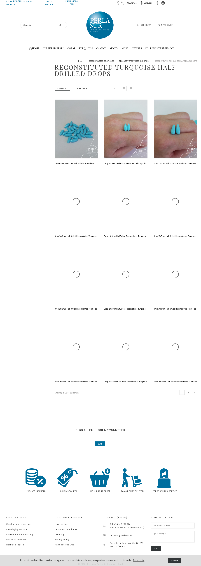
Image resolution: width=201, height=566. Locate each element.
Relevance (82, 88)
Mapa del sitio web (64, 544)
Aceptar (174, 560)
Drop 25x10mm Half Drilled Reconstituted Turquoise (125, 381)
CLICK (100, 444)
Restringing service (16, 529)
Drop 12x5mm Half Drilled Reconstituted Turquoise (175, 163)
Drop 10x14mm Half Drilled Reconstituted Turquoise (175, 381)
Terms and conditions (66, 529)
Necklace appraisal (16, 544)
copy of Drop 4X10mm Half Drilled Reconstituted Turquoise (79, 163)
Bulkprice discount (16, 539)
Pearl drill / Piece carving (19, 534)
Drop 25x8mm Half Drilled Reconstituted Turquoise (76, 381)
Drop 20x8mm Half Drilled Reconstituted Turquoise (175, 309)
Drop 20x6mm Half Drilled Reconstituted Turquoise (76, 309)
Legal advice (61, 524)
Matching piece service (18, 524)
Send (156, 548)
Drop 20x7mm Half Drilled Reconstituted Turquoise (125, 309)
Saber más (138, 560)
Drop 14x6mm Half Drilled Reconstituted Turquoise (76, 236)
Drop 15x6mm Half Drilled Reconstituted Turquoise (125, 236)
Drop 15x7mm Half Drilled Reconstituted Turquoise (175, 236)
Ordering (59, 534)
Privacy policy (62, 539)
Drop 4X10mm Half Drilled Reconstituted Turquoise (125, 163)
